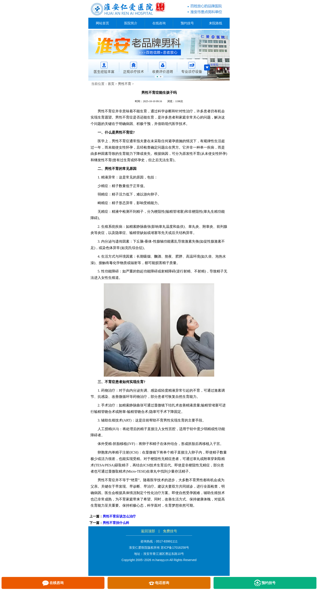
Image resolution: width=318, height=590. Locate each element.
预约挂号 (187, 23)
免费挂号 (170, 531)
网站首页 (102, 23)
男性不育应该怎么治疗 (119, 516)
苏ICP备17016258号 (175, 547)
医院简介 (130, 23)
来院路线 (215, 23)
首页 (111, 84)
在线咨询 (159, 23)
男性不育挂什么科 (116, 523)
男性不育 (124, 84)
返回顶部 (148, 531)
